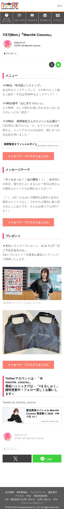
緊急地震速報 (40, 496)
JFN (55, 499)
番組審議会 (22, 492)
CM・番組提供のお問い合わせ (20, 499)
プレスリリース (38, 492)
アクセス (19, 496)
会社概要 (9, 492)
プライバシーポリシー (32, 503)
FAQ (28, 496)
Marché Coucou (32, 45)
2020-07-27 (20, 42)
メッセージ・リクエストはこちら (28, 156)
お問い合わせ (44, 499)
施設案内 (52, 492)
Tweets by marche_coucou (19, 402)
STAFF (17, 45)
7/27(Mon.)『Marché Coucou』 (28, 35)
